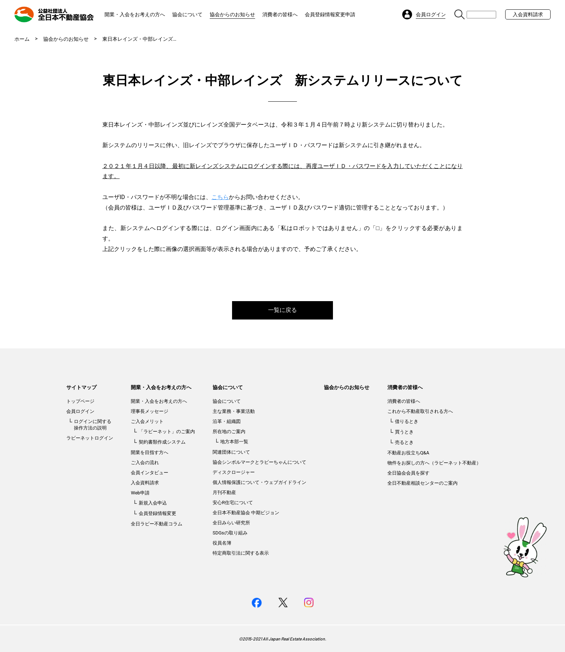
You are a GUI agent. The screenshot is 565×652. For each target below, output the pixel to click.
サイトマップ (81, 387)
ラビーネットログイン (89, 438)
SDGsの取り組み (230, 533)
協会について (187, 14)
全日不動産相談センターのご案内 (422, 483)
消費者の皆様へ (280, 14)
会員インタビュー (149, 472)
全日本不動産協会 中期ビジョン (246, 512)
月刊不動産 (224, 492)
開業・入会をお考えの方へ (134, 14)
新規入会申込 (153, 503)
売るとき (404, 442)
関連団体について (231, 452)
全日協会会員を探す (408, 473)
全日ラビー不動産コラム (156, 524)
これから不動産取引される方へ (420, 411)
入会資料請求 (528, 14)
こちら (220, 197)
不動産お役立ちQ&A (408, 452)
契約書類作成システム (162, 442)
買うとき (404, 432)
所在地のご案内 (229, 431)
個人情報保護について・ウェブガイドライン (259, 482)
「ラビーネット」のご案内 (167, 431)
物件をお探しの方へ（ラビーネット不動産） (434, 463)
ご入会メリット (147, 421)
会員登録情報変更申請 (330, 14)
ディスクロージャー (234, 472)
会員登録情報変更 (157, 513)
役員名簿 (222, 543)
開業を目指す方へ (149, 452)
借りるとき (406, 421)
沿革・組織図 (227, 421)
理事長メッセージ (149, 411)
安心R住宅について (233, 502)
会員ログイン (80, 411)
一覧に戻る (282, 310)
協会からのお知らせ (232, 14)
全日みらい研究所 (231, 522)
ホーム (22, 39)
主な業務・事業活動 (234, 411)
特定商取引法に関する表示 (241, 553)
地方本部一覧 (234, 441)
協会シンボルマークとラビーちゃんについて (259, 462)
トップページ (80, 401)
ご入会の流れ (145, 462)
